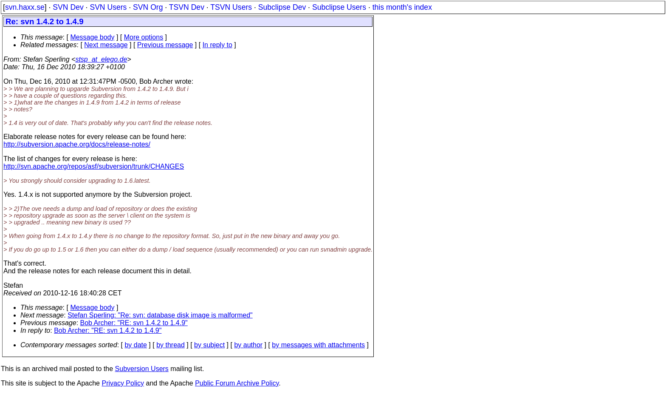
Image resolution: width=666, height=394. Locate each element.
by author (248, 345)
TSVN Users (231, 7)
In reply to (217, 44)
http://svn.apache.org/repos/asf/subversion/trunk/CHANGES (93, 166)
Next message (105, 44)
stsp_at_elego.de (101, 59)
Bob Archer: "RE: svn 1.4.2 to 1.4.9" (134, 322)
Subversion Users (142, 368)
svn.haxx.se (25, 7)
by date (135, 345)
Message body (92, 37)
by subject (209, 345)
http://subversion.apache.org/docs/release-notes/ (76, 144)
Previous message (165, 44)
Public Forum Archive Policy (237, 383)
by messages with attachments (318, 345)
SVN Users (108, 7)
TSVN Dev (186, 7)
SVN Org (148, 7)
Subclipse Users (339, 7)
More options (144, 37)
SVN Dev (68, 7)
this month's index (402, 7)
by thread (170, 345)
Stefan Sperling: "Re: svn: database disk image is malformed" (160, 315)
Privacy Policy (123, 383)
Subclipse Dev (282, 7)
